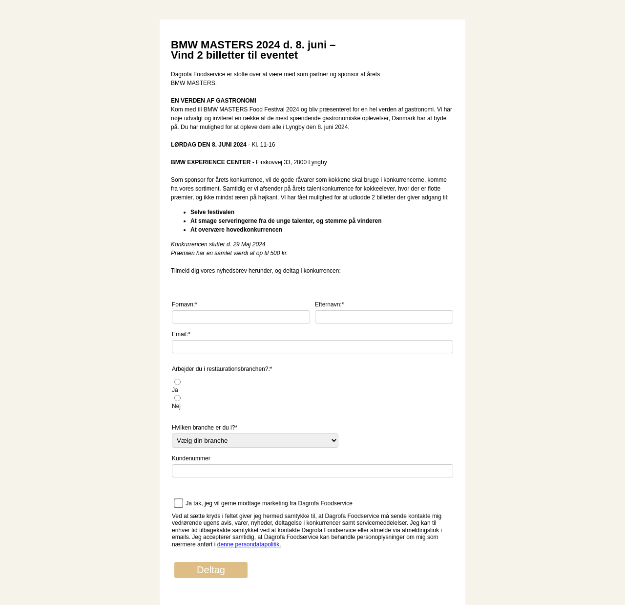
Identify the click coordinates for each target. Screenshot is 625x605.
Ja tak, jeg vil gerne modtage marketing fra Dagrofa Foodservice (269, 503)
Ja (175, 390)
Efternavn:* (329, 304)
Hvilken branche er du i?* (204, 427)
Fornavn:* (184, 304)
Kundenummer (191, 458)
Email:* (181, 334)
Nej (176, 406)
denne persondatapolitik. (249, 544)
